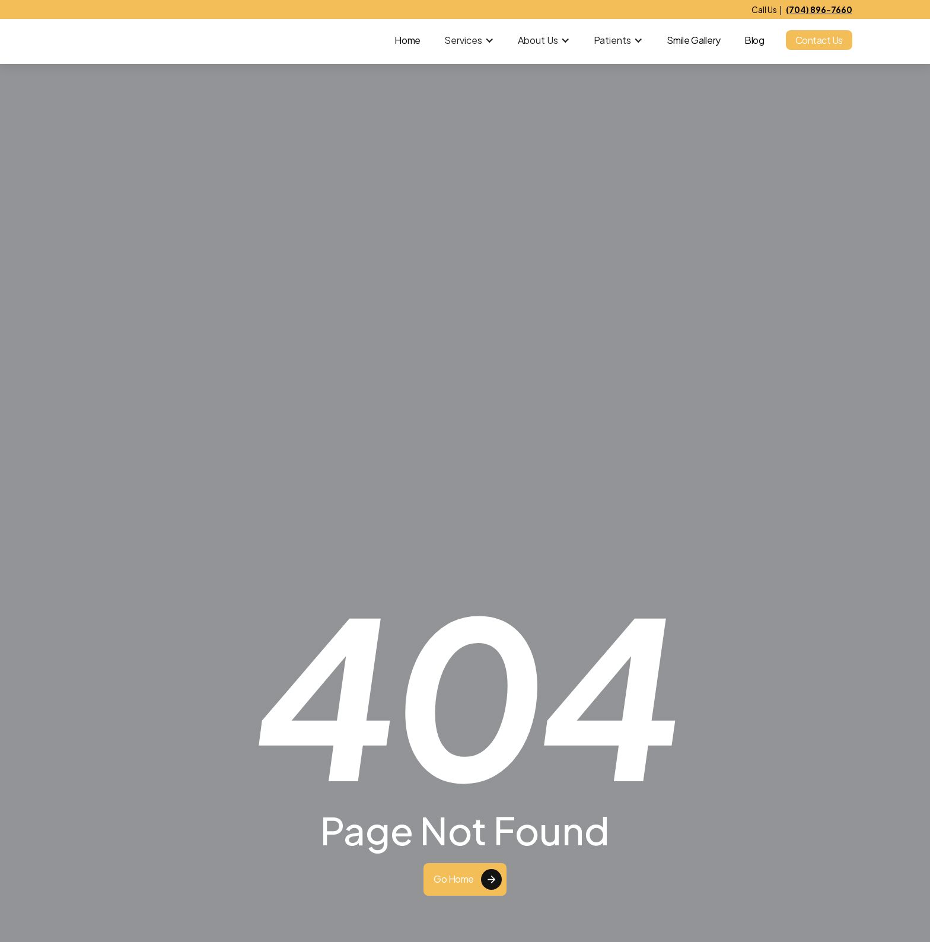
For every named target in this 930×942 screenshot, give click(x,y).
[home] (130, 40)
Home (407, 40)
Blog (754, 40)
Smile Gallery (694, 40)
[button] (469, 40)
